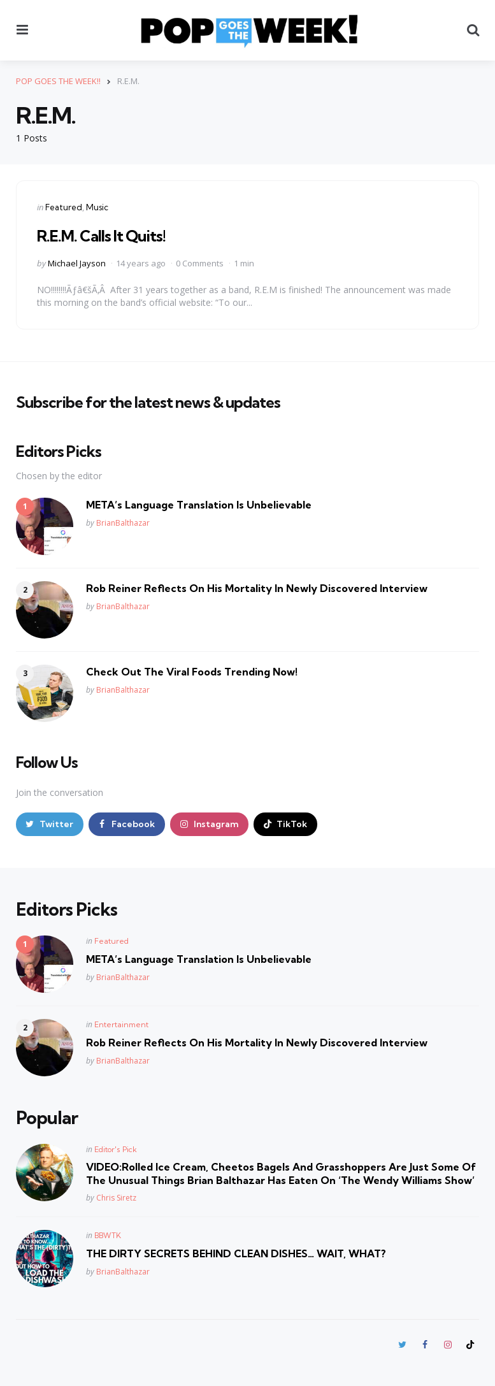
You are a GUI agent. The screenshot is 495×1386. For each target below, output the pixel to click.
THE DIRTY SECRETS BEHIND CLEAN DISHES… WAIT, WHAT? (236, 1253)
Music (97, 207)
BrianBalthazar (123, 522)
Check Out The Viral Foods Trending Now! (192, 671)
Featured (63, 207)
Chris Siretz (116, 1197)
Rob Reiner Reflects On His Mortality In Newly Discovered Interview (256, 588)
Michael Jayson (77, 263)
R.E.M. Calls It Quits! (101, 235)
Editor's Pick (115, 1149)
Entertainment (121, 1024)
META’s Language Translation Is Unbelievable (199, 504)
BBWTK (107, 1235)
